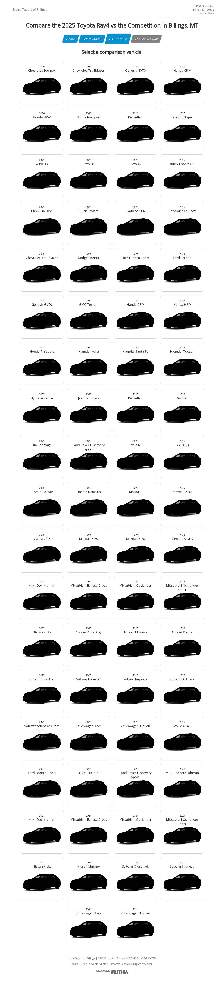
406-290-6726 (206, 13)
